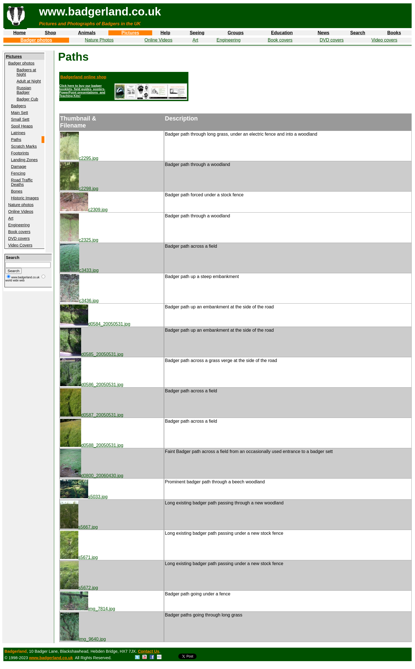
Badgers (18, 106)
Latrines (18, 133)
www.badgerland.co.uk (51, 658)
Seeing (197, 32)
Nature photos (20, 204)
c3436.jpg (79, 300)
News (323, 32)
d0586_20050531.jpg (91, 384)
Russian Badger (24, 90)
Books (394, 32)
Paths (16, 139)
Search (357, 32)
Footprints (20, 153)
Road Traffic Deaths (22, 182)
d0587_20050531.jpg (91, 415)
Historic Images (25, 198)
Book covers (280, 40)
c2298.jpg (79, 188)
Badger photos (36, 40)
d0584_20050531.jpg (95, 324)
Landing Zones (24, 160)
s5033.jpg (84, 496)
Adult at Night (29, 81)
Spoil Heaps (22, 126)
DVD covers (332, 40)
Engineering (228, 40)
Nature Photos (99, 40)
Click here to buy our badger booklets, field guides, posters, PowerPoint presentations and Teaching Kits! (82, 90)
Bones (16, 191)
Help (165, 32)
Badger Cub (27, 99)
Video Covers (20, 245)
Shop (50, 32)
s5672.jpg (79, 587)
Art (195, 40)
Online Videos (158, 40)
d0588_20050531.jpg (91, 445)
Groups (236, 32)
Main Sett (19, 112)
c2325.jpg (79, 240)
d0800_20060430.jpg (91, 475)
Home (19, 32)
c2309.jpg (84, 209)
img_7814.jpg (87, 608)
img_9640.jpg (83, 639)
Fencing (18, 173)
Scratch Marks (24, 146)
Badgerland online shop (83, 77)
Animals (86, 32)
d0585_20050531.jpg (91, 354)
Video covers (384, 40)
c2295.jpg (79, 158)
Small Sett (20, 119)
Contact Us (148, 651)
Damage (18, 166)
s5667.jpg (79, 527)
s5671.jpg (79, 557)
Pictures (130, 32)
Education (282, 32)
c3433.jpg (79, 270)
